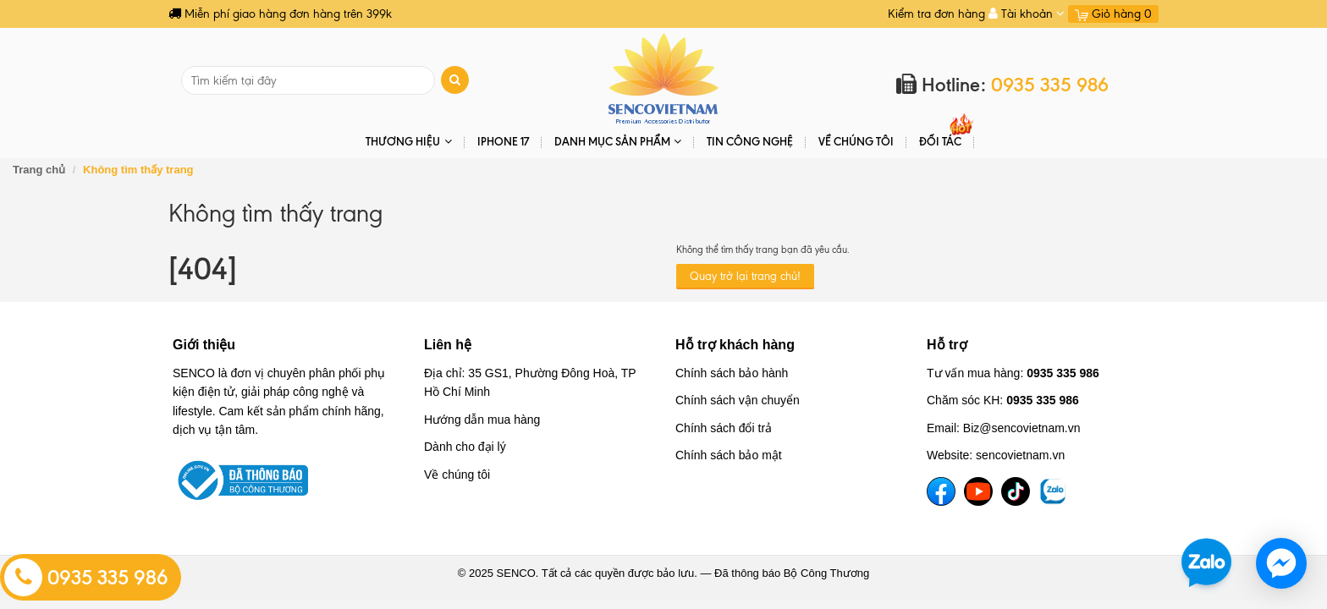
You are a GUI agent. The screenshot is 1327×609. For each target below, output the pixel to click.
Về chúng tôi (856, 141)
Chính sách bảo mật (728, 455)
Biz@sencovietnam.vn (1022, 428)
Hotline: (1002, 85)
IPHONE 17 (503, 141)
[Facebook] (941, 491)
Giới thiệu (204, 344)
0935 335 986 (86, 578)
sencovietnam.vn (1020, 455)
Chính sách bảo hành (731, 373)
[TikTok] (1015, 491)
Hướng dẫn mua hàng (482, 419)
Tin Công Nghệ (750, 141)
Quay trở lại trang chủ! (745, 276)
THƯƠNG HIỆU (408, 142)
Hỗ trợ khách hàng (735, 344)
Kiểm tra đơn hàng (936, 14)
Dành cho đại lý (465, 446)
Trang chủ (39, 169)
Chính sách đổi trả (723, 428)
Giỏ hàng (1113, 14)
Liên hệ (447, 344)
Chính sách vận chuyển (737, 400)
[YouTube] (978, 491)
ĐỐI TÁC (940, 141)
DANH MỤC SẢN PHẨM (617, 142)
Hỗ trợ (947, 344)
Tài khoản (1026, 14)
